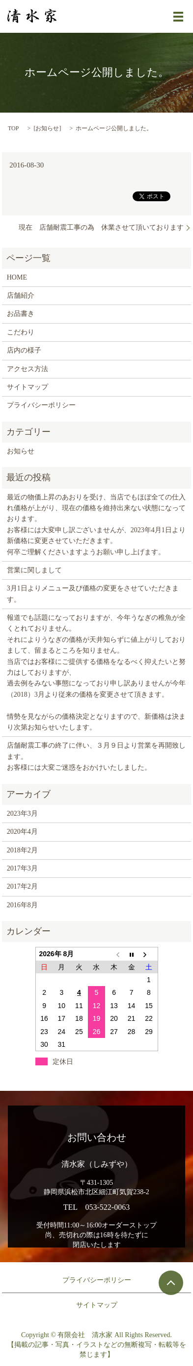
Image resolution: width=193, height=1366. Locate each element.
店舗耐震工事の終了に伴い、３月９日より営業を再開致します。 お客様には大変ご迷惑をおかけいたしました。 (96, 756)
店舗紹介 (20, 295)
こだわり (20, 332)
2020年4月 (22, 831)
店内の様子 (24, 350)
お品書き (20, 313)
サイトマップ (27, 387)
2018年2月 (22, 850)
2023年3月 (22, 813)
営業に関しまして (34, 570)
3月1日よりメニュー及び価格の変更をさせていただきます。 (93, 594)
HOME (17, 277)
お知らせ (47, 128)
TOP (13, 128)
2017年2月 (22, 886)
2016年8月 (22, 905)
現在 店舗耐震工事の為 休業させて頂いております (101, 227)
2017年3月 (22, 868)
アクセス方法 (27, 369)
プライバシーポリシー (41, 405)
